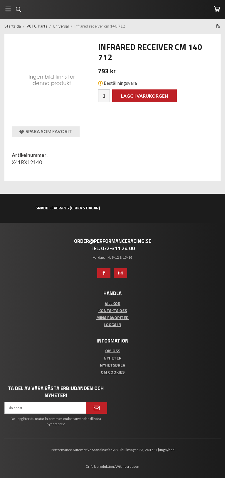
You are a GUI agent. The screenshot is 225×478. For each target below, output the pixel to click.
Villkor (112, 303)
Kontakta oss (112, 310)
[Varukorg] (217, 9)
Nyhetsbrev (112, 365)
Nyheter (113, 358)
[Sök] (18, 9)
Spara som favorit (45, 131)
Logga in (112, 324)
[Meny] (8, 9)
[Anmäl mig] (96, 408)
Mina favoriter (112, 317)
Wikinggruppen (127, 466)
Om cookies (113, 372)
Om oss (112, 351)
